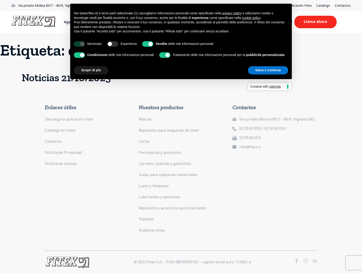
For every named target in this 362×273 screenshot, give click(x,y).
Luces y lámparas (154, 185)
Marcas (145, 119)
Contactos (343, 5)
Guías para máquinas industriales (168, 174)
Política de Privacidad (63, 152)
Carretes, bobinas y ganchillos (165, 163)
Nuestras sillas (152, 230)
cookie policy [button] (251, 18)
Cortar (144, 141)
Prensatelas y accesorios (160, 152)
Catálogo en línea (60, 130)
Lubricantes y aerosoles (159, 196)
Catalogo (323, 5)
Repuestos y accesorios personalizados (172, 208)
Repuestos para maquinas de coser (169, 130)
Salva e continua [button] (268, 70)
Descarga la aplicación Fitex (69, 119)
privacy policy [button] (232, 13)
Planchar (146, 219)
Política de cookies (61, 163)
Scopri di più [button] (91, 70)
